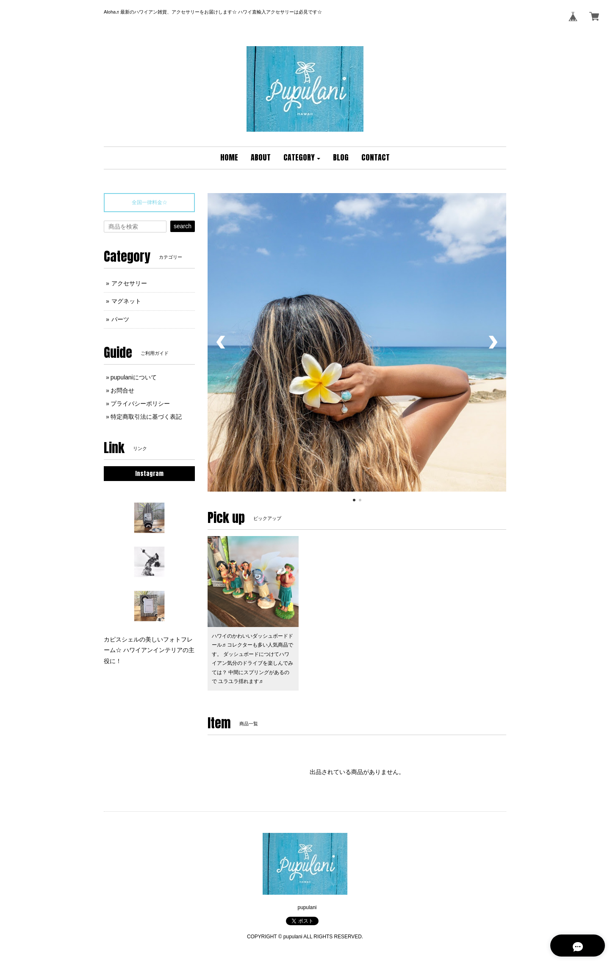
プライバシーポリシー (140, 403)
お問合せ (122, 390)
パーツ (120, 319)
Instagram (149, 473)
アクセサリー (129, 283)
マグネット (126, 301)
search (182, 226)
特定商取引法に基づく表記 (146, 416)
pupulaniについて (134, 377)
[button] (302, 158)
